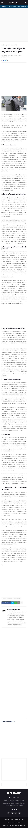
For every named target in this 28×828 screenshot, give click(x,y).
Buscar (26, 2)
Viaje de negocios (17, 598)
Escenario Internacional (13, 6)
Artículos (17, 825)
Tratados (23, 6)
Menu (2, 2)
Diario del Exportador (14, 4)
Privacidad (11, 825)
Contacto (22, 825)
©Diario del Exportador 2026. (17, 819)
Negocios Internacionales (11, 45)
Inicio (2, 45)
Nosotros (5, 825)
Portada (3, 6)
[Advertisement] (14, 25)
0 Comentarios (6, 57)
